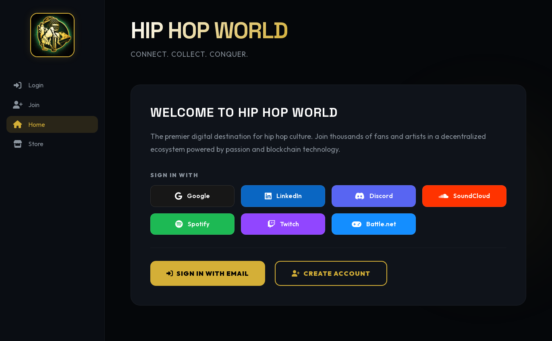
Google (192, 196)
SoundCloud (464, 196)
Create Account (331, 273)
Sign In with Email (207, 273)
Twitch (283, 224)
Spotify (192, 224)
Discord (374, 196)
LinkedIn (283, 196)
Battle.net (374, 224)
